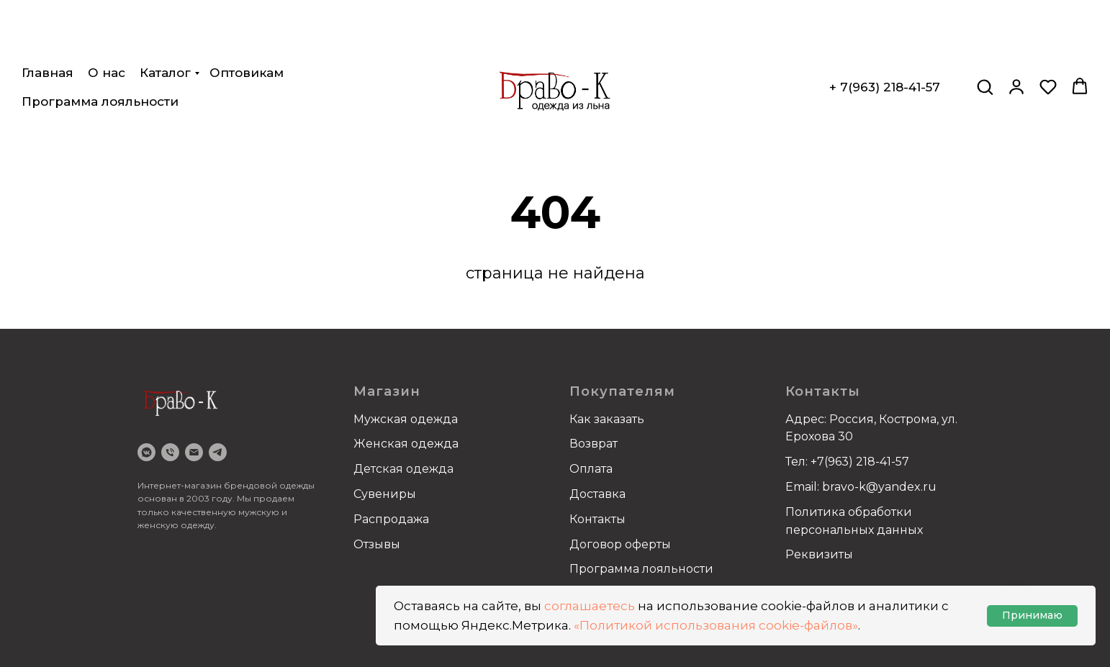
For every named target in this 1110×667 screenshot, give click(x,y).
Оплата (591, 469)
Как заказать (606, 419)
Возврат (593, 443)
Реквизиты (819, 554)
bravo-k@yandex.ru (879, 487)
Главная (47, 21)
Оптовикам (246, 21)
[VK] (146, 452)
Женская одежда (406, 443)
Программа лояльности (100, 50)
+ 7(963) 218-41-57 (884, 36)
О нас (106, 21)
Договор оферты (620, 544)
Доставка (597, 494)
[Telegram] (218, 452)
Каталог (165, 21)
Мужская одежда (405, 419)
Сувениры (384, 494)
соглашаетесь (589, 606)
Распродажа (391, 519)
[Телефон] (170, 452)
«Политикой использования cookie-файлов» (716, 625)
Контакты (597, 519)
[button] (984, 35)
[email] (194, 452)
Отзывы (376, 544)
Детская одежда (403, 469)
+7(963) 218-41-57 (860, 461)
